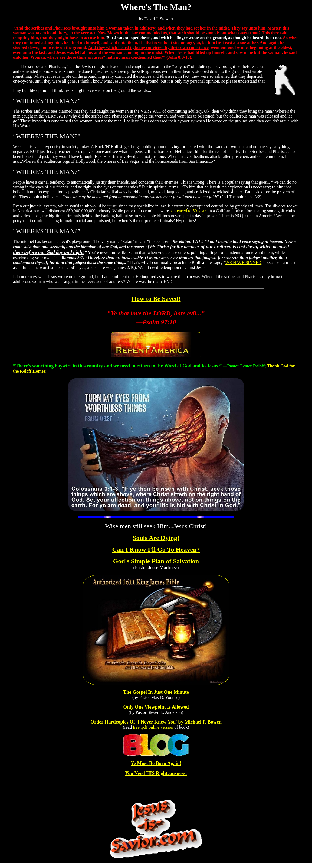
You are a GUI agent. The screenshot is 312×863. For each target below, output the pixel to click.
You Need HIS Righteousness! (156, 773)
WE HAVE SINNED (243, 262)
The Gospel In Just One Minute (156, 692)
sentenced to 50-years (189, 211)
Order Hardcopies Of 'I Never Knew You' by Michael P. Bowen (155, 722)
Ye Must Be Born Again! (156, 763)
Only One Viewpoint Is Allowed (156, 707)
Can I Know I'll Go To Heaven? (156, 549)
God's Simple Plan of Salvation (156, 561)
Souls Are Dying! (156, 537)
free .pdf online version (153, 727)
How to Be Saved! (156, 298)
